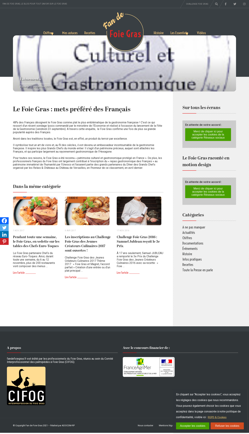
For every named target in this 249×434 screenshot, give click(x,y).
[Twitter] (4, 227)
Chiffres (39, 32)
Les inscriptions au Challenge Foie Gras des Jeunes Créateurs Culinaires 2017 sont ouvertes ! (88, 245)
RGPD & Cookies (218, 417)
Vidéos (211, 32)
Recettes (88, 32)
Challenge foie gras (197, 4)
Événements (30, 79)
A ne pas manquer (193, 227)
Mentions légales (167, 426)
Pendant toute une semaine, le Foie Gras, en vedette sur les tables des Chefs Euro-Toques (36, 243)
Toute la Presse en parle (197, 270)
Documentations (192, 243)
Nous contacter (145, 426)
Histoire (159, 32)
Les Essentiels (182, 32)
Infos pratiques (192, 259)
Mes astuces (66, 32)
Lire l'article (19, 274)
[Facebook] (4, 220)
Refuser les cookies (227, 425)
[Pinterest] (4, 241)
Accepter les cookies (192, 425)
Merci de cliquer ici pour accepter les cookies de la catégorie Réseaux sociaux (208, 134)
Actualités (188, 232)
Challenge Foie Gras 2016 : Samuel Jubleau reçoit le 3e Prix (138, 243)
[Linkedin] (4, 234)
